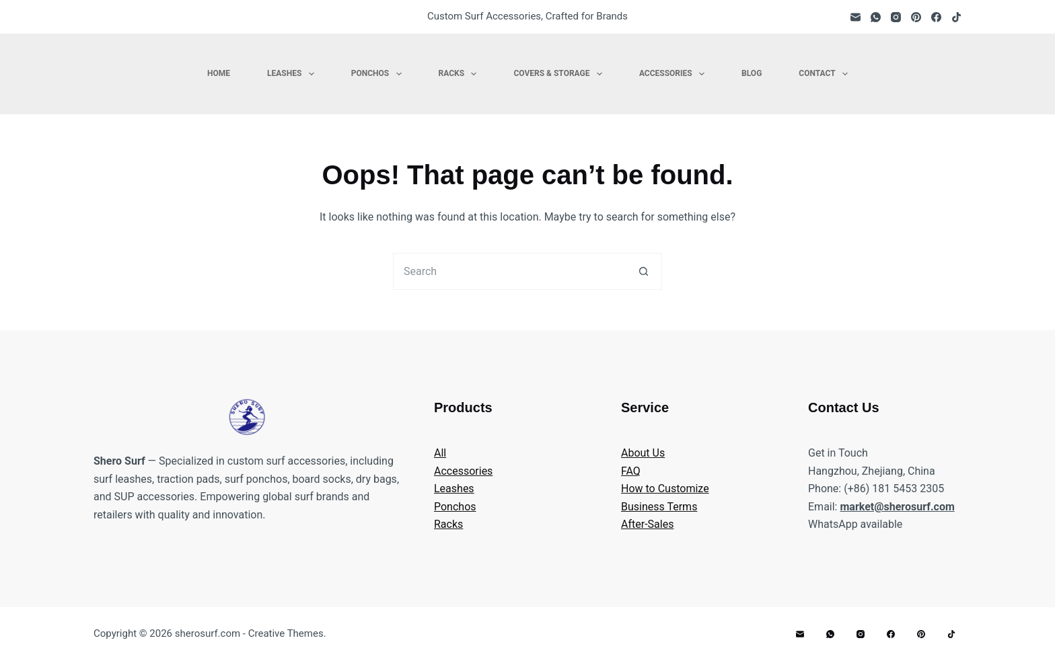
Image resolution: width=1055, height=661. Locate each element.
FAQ (631, 471)
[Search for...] (509, 271)
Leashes (293, 74)
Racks (460, 74)
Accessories (674, 74)
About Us (643, 452)
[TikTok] (956, 17)
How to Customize (665, 488)
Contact (826, 74)
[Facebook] (936, 17)
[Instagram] (896, 17)
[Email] (855, 17)
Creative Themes (286, 633)
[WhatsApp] (876, 17)
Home (218, 73)
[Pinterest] (916, 17)
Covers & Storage (560, 74)
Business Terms (659, 506)
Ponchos (379, 74)
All (440, 452)
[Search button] (643, 271)
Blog (751, 73)
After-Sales (647, 524)
